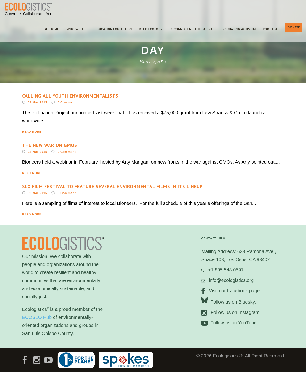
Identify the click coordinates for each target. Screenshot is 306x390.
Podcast (270, 29)
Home (52, 29)
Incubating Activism (239, 29)
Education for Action (113, 29)
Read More (32, 131)
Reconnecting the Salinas (192, 29)
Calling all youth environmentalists (70, 96)
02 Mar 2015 (37, 102)
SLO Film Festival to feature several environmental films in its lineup (112, 186)
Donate (294, 27)
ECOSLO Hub (37, 317)
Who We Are (77, 29)
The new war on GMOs (49, 145)
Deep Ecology (151, 29)
